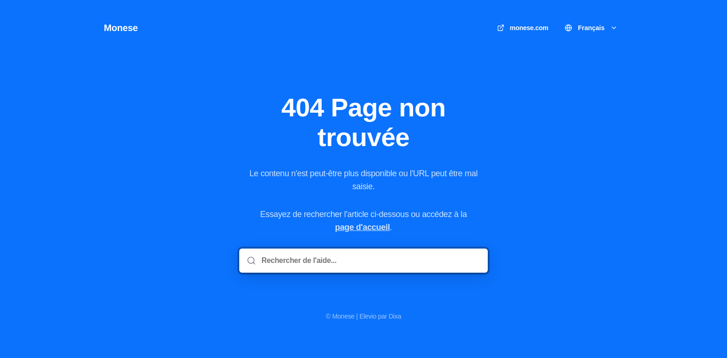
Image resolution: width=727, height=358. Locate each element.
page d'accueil (362, 227)
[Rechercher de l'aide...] (370, 260)
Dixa (395, 316)
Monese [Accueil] (121, 28)
